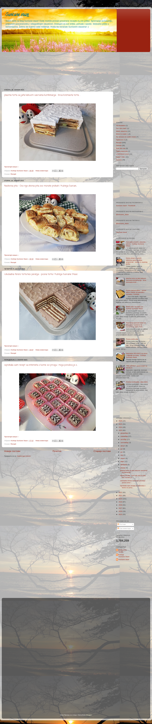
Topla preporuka (122, 151)
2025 (121, 424)
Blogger (89, 715)
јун (122, 452)
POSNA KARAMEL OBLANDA (137, 382)
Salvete (118, 145)
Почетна (57, 451)
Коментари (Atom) (24, 456)
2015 (121, 514)
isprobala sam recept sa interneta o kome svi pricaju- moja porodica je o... (41, 365)
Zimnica (119, 160)
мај (122, 455)
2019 (121, 502)
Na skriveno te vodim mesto (126, 137)
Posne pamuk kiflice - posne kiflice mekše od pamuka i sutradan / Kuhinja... (136, 292)
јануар (123, 468)
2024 (121, 427)
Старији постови (102, 451)
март (123, 461)
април (123, 458)
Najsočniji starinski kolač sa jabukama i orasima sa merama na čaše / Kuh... (136, 325)
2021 (121, 495)
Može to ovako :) (122, 134)
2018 (121, 505)
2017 (121, 508)
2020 (121, 499)
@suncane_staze (122, 214)
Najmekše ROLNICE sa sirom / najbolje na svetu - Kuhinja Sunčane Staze (136, 355)
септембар (125, 442)
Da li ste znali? (121, 128)
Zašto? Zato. (120, 157)
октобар (124, 439)
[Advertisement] (73, 69)
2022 (121, 492)
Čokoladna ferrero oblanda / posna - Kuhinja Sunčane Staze (136, 244)
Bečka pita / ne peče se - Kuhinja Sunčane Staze (135, 307)
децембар (124, 433)
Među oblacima (121, 131)
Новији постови (12, 451)
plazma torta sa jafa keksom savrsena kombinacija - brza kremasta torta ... (42, 95)
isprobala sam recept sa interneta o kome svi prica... (132, 487)
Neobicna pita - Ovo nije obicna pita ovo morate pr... (133, 476)
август (123, 446)
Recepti (13, 174)
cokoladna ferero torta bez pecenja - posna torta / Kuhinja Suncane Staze (40, 274)
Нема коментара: (42, 171)
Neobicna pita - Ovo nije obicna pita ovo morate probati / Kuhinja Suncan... (40, 186)
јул (122, 449)
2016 (121, 511)
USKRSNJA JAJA (122, 154)
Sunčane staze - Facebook (125, 206)
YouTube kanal (121, 232)
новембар (124, 436)
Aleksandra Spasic (122, 551)
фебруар (124, 464)
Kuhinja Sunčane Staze (123, 556)
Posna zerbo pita (132, 339)
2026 (121, 421)
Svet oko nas (120, 148)
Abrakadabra (120, 125)
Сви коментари (124, 528)
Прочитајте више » (11, 167)
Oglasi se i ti (120, 140)
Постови (122, 524)
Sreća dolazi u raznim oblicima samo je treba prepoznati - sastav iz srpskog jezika (136, 261)
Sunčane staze (17, 15)
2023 (121, 430)
